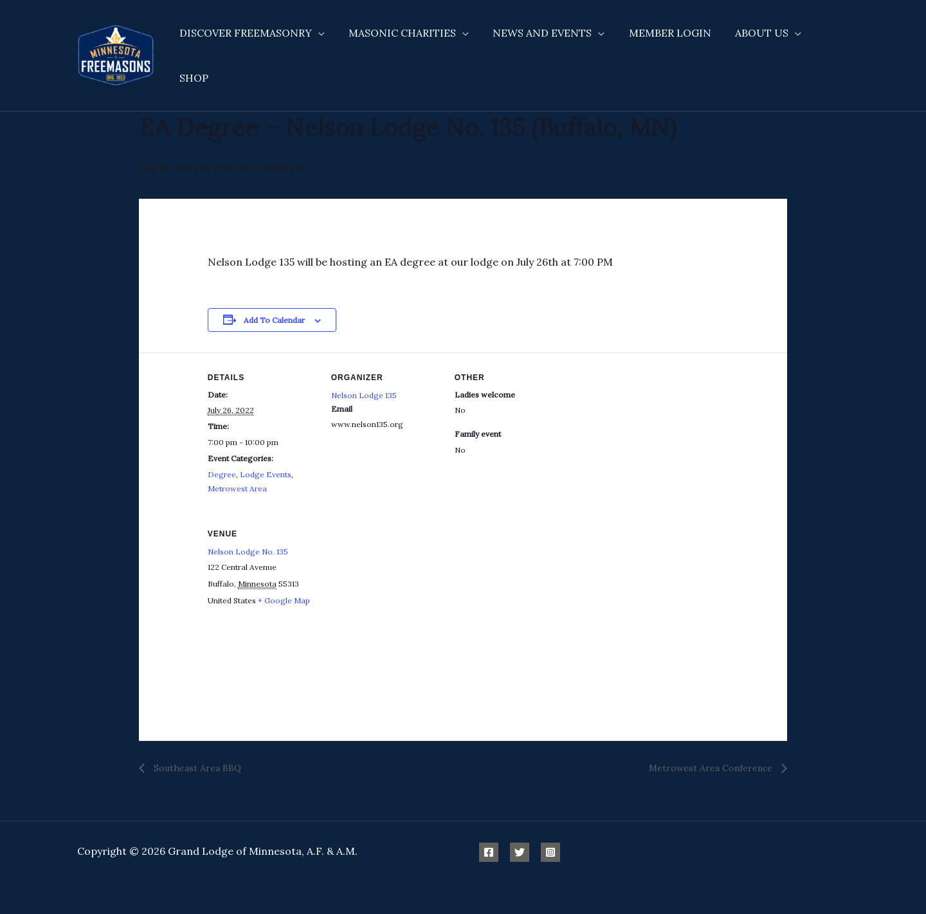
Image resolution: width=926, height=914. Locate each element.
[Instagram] (550, 852)
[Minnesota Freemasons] (115, 47)
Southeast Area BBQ (196, 768)
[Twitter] (519, 852)
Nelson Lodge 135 (364, 395)
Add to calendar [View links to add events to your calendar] (274, 320)
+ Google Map (284, 600)
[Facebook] (488, 852)
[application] (319, 48)
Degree (222, 474)
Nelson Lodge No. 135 (248, 551)
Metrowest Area (237, 488)
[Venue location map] (399, 597)
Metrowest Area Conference (712, 768)
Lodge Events (265, 474)
